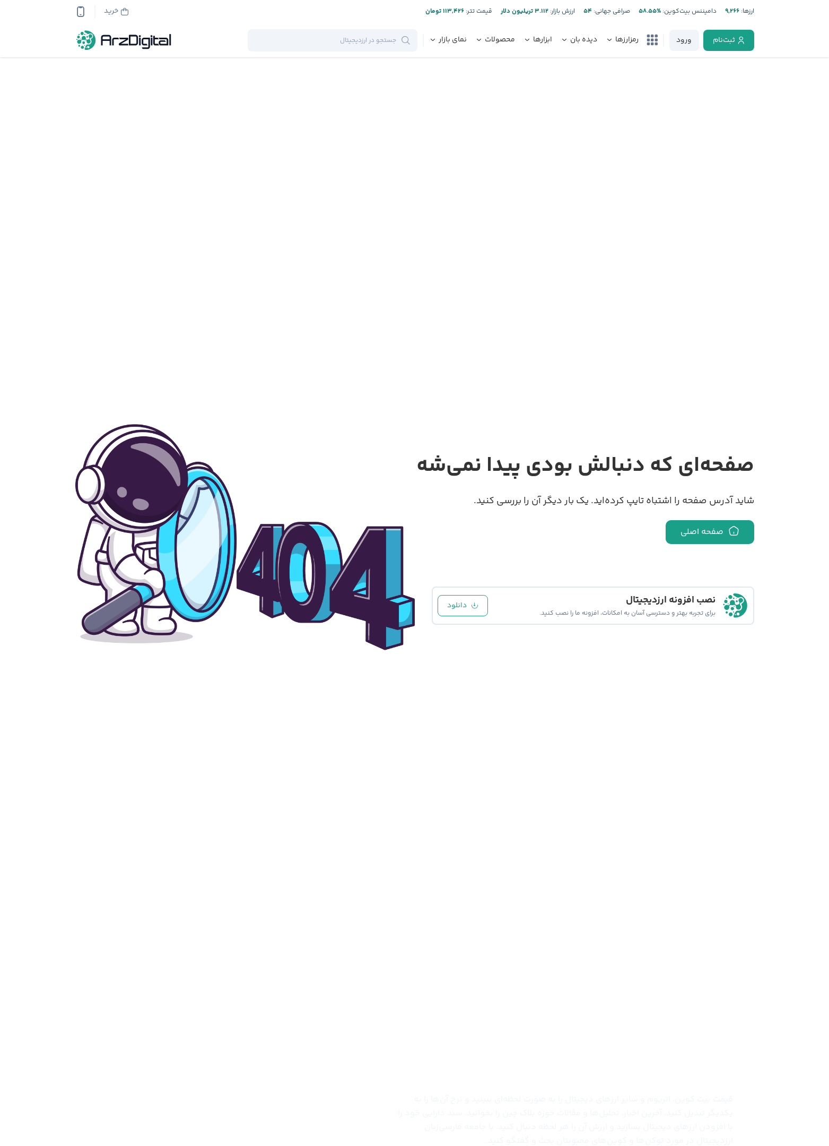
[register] (728, 40)
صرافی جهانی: (611, 11)
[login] (684, 40)
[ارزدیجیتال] (124, 40)
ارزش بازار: (561, 11)
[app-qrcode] (80, 12)
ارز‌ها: (746, 11)
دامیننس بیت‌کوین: (689, 11)
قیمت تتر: (478, 11)
